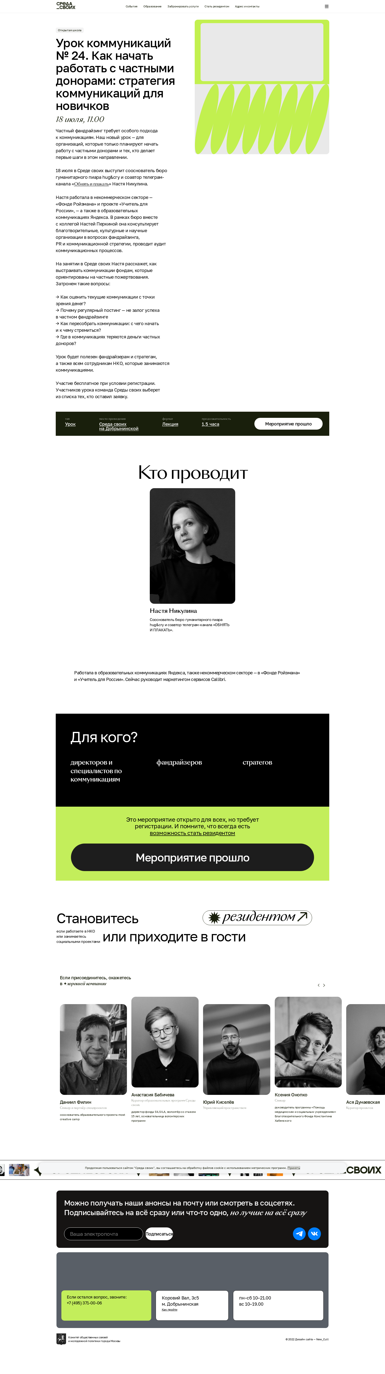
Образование (152, 6)
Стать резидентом (217, 6)
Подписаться (176, 1255)
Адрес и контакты (247, 6)
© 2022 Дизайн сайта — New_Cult (303, 1360)
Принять (294, 1168)
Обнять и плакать (96, 184)
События (132, 6)
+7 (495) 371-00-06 (108, 1322)
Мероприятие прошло (284, 423)
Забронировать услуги (183, 6)
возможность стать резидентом (192, 832)
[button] (319, 1007)
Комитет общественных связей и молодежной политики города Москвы (98, 1361)
